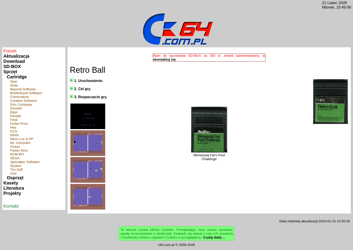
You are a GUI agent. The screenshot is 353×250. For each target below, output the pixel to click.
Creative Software (23, 100)
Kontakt (11, 206)
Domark (16, 108)
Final (14, 120)
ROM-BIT (17, 154)
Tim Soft (16, 169)
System (15, 166)
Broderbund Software (26, 93)
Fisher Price (19, 123)
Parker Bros (19, 150)
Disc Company (21, 104)
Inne (13, 173)
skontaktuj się (164, 59)
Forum (9, 50)
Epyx (14, 112)
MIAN (14, 135)
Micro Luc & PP (21, 139)
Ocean (15, 146)
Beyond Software (23, 89)
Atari (13, 81)
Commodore (19, 97)
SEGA (15, 158)
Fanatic (15, 116)
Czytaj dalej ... (214, 237)
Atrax (14, 85)
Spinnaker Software (25, 162)
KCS (13, 131)
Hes (13, 127)
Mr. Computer (20, 143)
